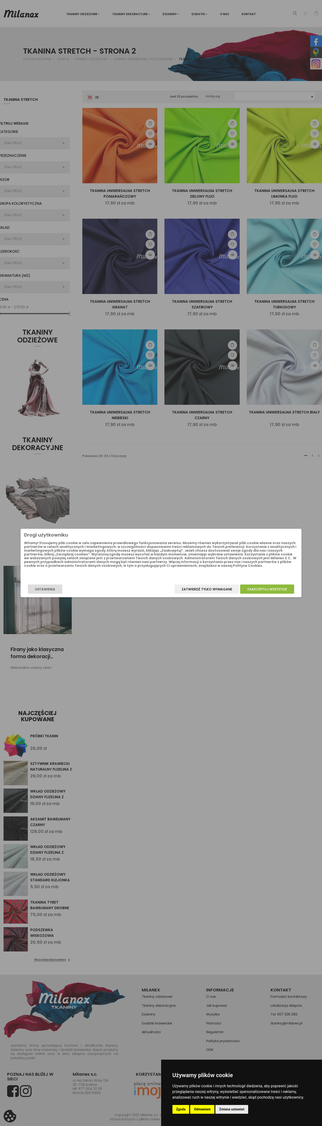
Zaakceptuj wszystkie (242, 590)
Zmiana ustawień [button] (231, 1109)
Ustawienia (70, 590)
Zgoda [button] (181, 1109)
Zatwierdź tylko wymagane (181, 590)
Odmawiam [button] (202, 1109)
